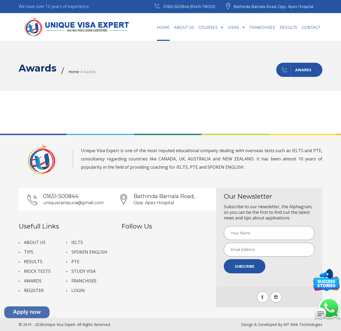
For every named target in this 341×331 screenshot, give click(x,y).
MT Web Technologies (302, 324)
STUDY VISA (83, 271)
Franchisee (262, 27)
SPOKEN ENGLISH (89, 252)
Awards (294, 70)
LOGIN (78, 290)
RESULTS (33, 262)
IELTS (77, 242)
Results (288, 27)
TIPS (28, 252)
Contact (311, 27)
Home (163, 27)
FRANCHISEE (84, 281)
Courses (211, 27)
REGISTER (34, 290)
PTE (75, 262)
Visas (236, 27)
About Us (184, 27)
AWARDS (33, 281)
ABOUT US (35, 242)
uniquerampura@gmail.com (73, 202)
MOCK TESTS (37, 271)
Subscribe (244, 266)
